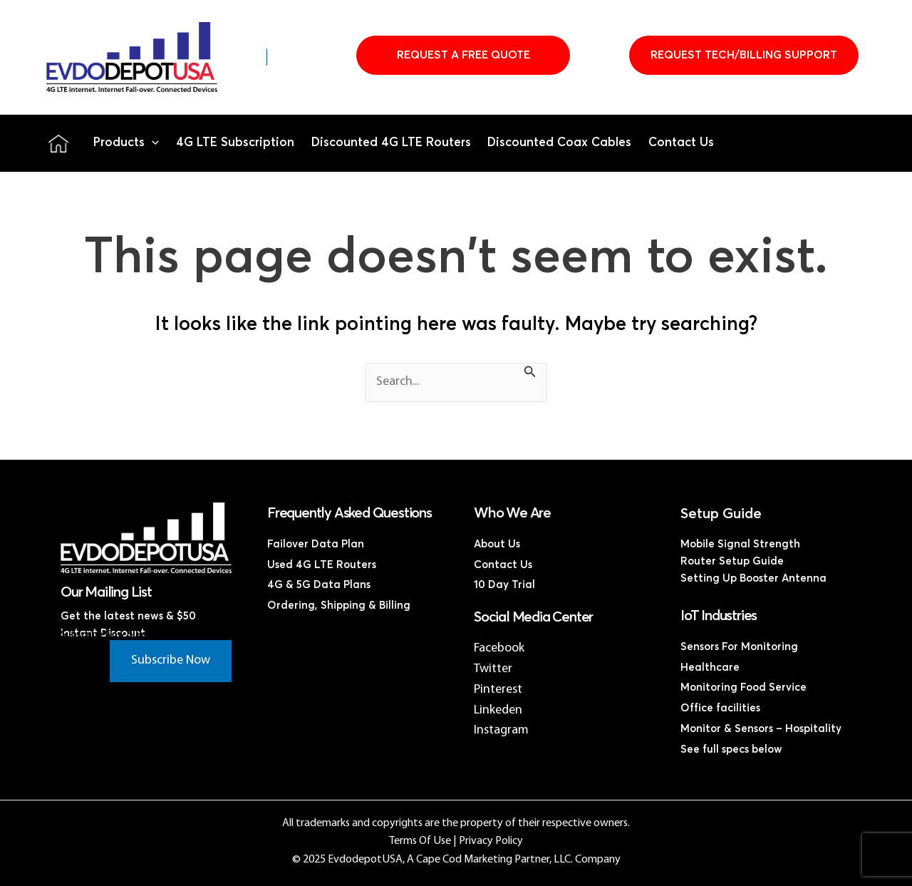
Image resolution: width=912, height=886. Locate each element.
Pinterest (498, 689)
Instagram (501, 730)
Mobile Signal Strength (740, 544)
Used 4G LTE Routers (321, 565)
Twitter (493, 669)
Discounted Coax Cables (559, 143)
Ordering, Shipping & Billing (338, 605)
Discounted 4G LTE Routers (391, 143)
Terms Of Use (420, 841)
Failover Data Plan (315, 544)
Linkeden (498, 710)
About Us (497, 544)
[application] (152, 143)
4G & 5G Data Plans (318, 584)
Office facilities (720, 708)
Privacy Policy (491, 841)
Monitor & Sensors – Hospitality (760, 728)
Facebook (499, 648)
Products (126, 143)
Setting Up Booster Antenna (753, 578)
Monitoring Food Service (743, 687)
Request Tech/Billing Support (744, 55)
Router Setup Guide (732, 561)
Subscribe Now (170, 660)
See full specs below (731, 749)
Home (58, 143)
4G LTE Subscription (235, 143)
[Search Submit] (530, 374)
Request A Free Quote (463, 55)
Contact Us (681, 143)
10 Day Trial (504, 584)
